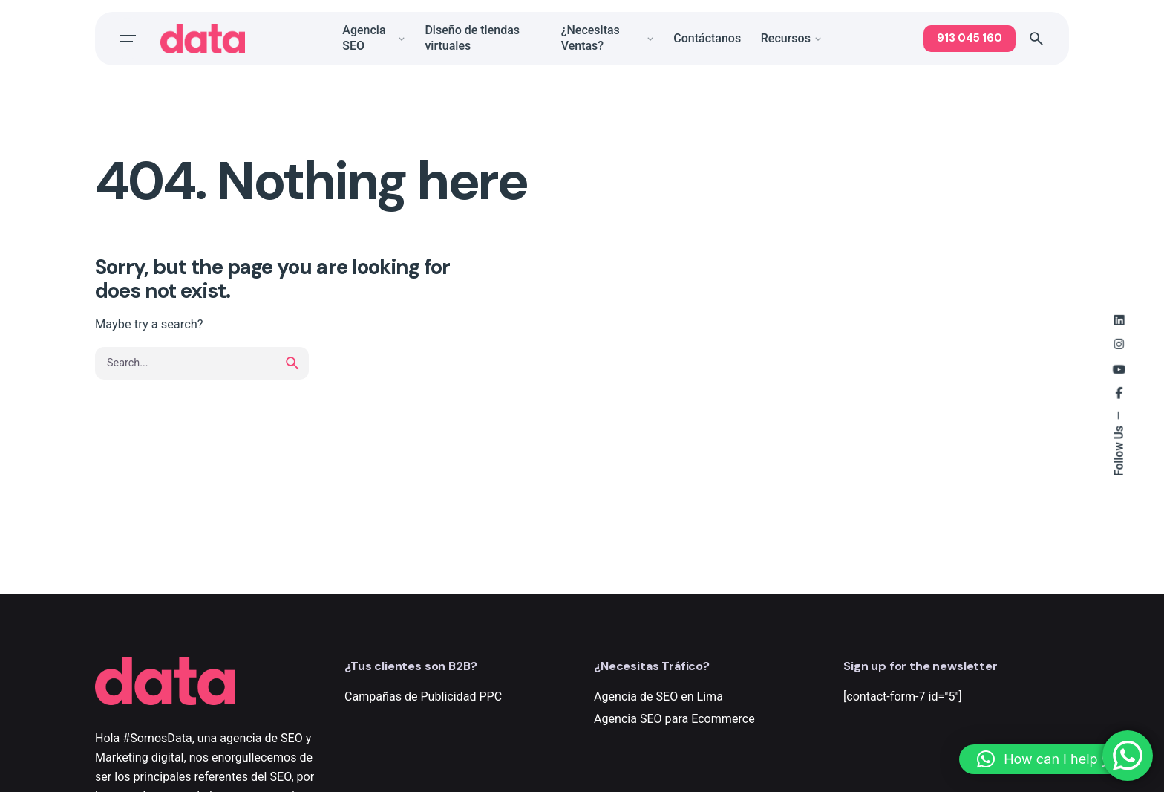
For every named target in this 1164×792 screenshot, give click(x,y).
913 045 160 (969, 37)
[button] (1054, 759)
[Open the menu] (127, 38)
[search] (292, 363)
